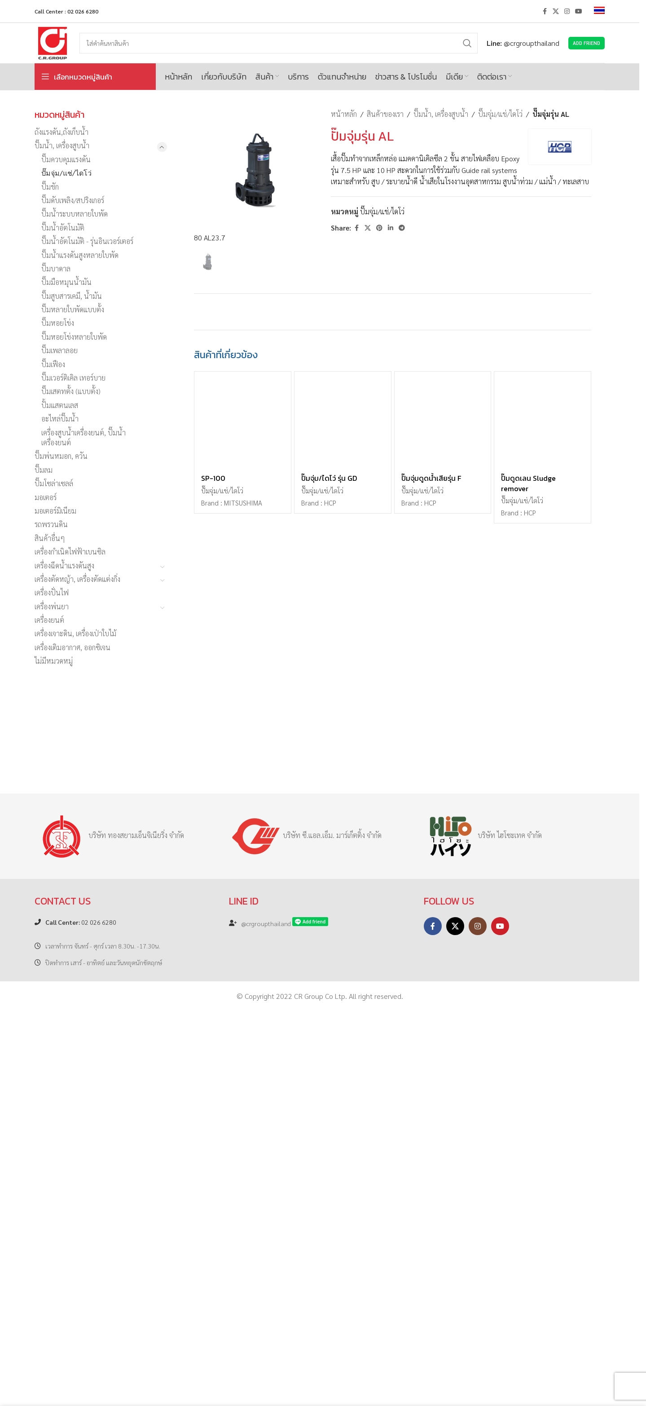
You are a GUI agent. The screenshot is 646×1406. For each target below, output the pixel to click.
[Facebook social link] (544, 11)
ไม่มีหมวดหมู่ (54, 660)
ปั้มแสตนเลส (59, 405)
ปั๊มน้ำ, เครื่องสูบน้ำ (62, 145)
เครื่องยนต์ (49, 620)
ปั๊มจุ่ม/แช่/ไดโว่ (66, 172)
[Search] (278, 43)
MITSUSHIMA (243, 1149)
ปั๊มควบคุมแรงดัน (66, 159)
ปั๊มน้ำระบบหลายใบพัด (74, 213)
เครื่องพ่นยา (52, 606)
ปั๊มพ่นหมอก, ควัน (61, 456)
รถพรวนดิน (51, 524)
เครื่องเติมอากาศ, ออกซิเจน (72, 647)
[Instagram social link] (567, 11)
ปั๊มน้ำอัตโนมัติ (62, 227)
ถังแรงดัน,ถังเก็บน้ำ (61, 132)
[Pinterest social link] (379, 228)
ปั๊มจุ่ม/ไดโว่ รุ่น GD (329, 1124)
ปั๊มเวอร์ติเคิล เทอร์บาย (73, 377)
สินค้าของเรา (385, 114)
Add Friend (586, 43)
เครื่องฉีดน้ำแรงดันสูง (64, 565)
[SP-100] (242, 1066)
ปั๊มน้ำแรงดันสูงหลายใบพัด (80, 255)
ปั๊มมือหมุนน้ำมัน (66, 282)
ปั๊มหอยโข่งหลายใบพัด (74, 337)
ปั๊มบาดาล (55, 268)
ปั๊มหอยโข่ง (57, 323)
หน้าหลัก (344, 114)
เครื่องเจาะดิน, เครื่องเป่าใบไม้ (75, 633)
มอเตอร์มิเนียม (55, 510)
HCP (330, 1149)
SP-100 (213, 1124)
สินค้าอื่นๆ (50, 538)
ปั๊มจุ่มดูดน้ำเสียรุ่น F (431, 1124)
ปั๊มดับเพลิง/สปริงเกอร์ (72, 200)
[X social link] (556, 11)
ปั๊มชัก (50, 186)
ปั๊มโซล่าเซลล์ (54, 483)
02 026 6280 (80, 1317)
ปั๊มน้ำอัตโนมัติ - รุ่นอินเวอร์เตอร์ (87, 241)
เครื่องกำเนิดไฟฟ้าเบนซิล (70, 551)
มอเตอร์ (46, 497)
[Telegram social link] (402, 228)
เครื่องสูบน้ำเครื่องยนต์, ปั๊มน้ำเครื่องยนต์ (83, 437)
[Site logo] (52, 42)
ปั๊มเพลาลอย (59, 350)
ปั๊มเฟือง (53, 364)
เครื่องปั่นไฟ (52, 592)
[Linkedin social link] (390, 228)
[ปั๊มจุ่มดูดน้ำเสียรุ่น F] (443, 1066)
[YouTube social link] (578, 11)
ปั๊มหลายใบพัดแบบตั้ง (72, 309)
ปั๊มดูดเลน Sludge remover (528, 1129)
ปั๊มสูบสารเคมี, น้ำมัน (71, 296)
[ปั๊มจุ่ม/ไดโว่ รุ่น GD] (342, 1066)
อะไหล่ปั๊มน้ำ (60, 418)
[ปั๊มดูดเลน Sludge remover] (542, 1066)
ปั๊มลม (44, 470)
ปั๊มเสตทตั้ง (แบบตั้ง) (71, 391)
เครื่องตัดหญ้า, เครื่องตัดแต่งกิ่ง (77, 579)
